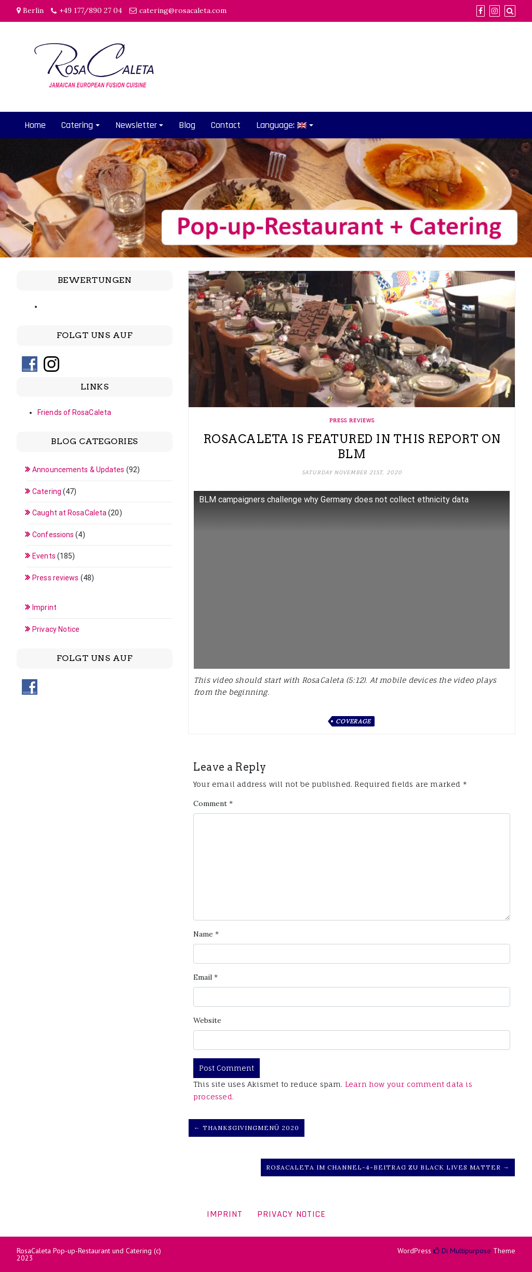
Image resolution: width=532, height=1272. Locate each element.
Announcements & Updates (78, 469)
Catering (77, 125)
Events (44, 556)
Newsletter (136, 125)
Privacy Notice (55, 629)
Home (35, 125)
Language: (281, 125)
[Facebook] (480, 11)
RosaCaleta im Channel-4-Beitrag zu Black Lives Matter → (388, 1167)
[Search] (509, 11)
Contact (226, 125)
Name (206, 934)
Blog (187, 125)
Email (205, 977)
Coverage (353, 721)
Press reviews (352, 420)
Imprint (44, 607)
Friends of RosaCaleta (74, 412)
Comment (213, 803)
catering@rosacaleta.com (183, 10)
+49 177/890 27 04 (90, 10)
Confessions (53, 534)
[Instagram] (494, 11)
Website (207, 1020)
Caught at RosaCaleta (69, 513)
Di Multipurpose (462, 1250)
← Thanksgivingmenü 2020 (246, 1128)
